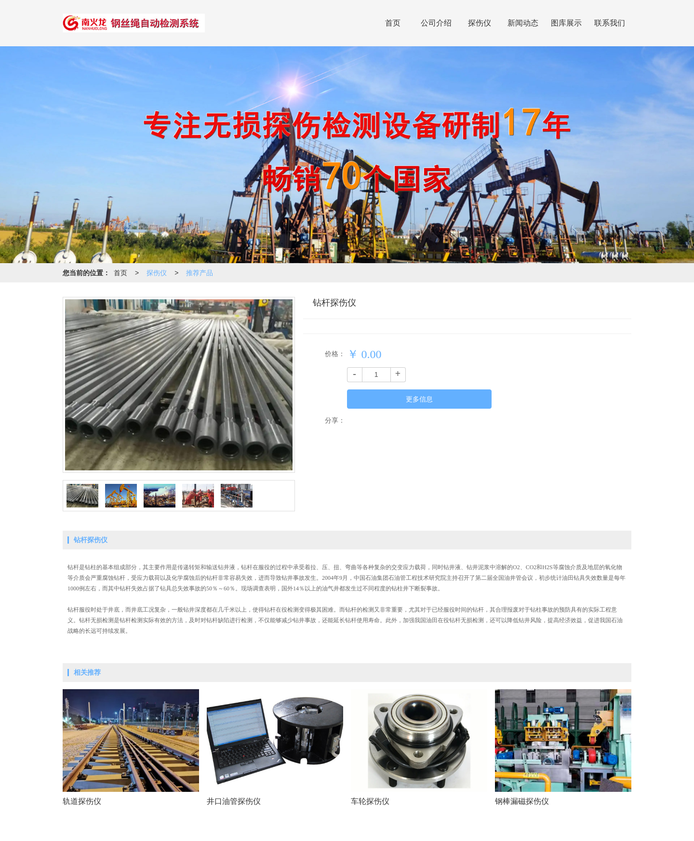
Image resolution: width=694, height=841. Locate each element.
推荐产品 (199, 273)
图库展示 (566, 23)
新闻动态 (522, 23)
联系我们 (609, 23)
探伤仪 (479, 23)
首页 (392, 23)
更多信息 (419, 399)
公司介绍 (436, 23)
